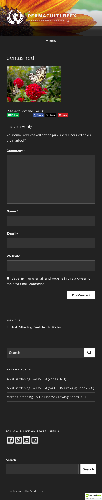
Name (12, 211)
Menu (51, 40)
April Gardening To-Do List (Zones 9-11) (36, 379)
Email (12, 234)
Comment (16, 151)
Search (11, 460)
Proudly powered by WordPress (24, 491)
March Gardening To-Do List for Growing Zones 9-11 (46, 397)
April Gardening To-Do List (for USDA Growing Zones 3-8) (50, 388)
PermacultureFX (52, 16)
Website (13, 256)
